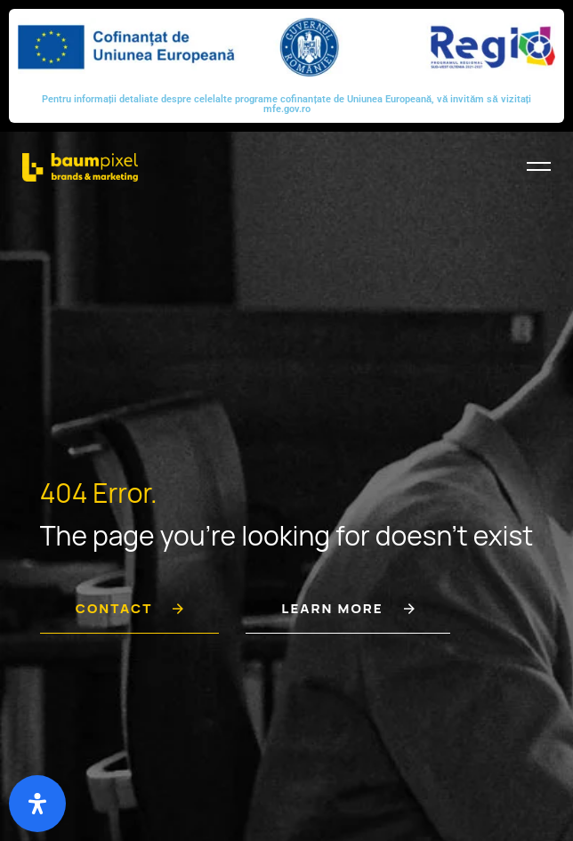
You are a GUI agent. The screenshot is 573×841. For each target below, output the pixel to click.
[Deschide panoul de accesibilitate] (37, 803)
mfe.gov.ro (287, 109)
